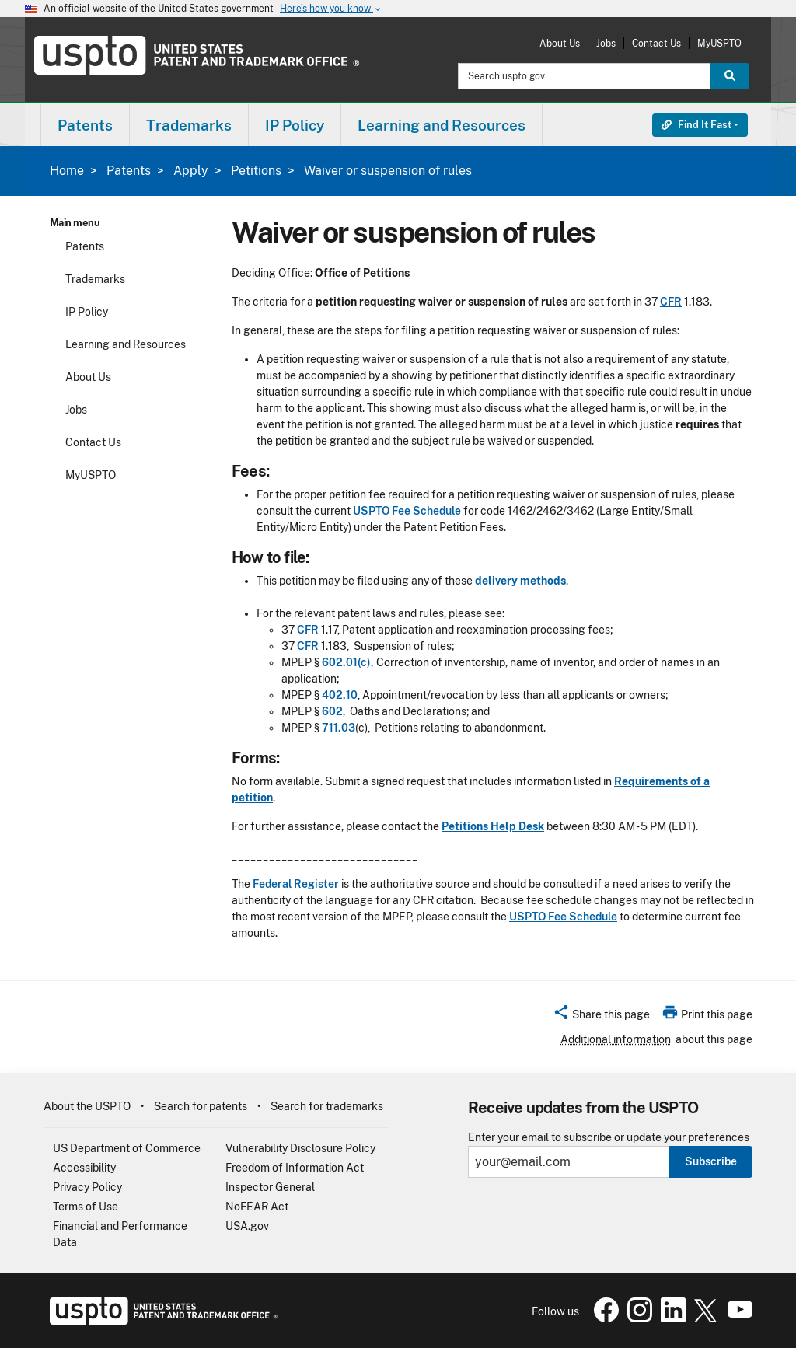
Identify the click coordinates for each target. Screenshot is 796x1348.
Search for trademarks (327, 1106)
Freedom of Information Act (294, 1167)
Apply (190, 170)
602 (332, 711)
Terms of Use (85, 1206)
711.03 (338, 727)
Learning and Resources (125, 344)
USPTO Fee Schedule (407, 511)
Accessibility (84, 1167)
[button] (601, 1017)
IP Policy (86, 312)
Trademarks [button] (189, 125)
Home (67, 170)
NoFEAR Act (256, 1206)
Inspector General (270, 1187)
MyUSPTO (719, 43)
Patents (128, 170)
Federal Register (296, 884)
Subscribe (711, 1161)
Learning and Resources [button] (441, 125)
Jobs (606, 43)
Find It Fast (696, 125)
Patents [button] (85, 125)
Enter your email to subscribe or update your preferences (608, 1138)
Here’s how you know (331, 9)
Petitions (256, 170)
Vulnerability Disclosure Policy (300, 1148)
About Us (559, 43)
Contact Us (656, 43)
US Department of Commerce (127, 1148)
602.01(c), (348, 662)
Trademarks (95, 279)
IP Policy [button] (294, 125)
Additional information (615, 1039)
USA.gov (247, 1226)
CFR (671, 301)
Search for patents (200, 1106)
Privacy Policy (87, 1187)
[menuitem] (85, 124)
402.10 (340, 695)
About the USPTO (87, 1106)
